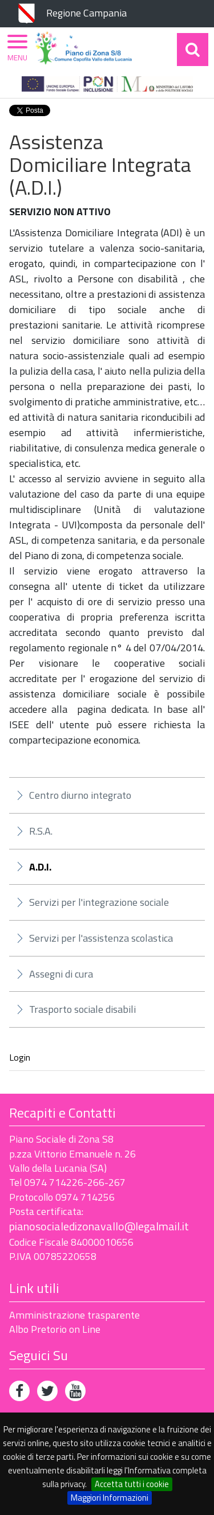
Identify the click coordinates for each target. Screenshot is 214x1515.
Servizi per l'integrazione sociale (99, 902)
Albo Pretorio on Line (54, 1329)
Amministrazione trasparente (74, 1315)
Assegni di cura (61, 974)
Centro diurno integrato (80, 795)
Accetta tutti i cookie (132, 1484)
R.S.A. (41, 831)
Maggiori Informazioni (109, 1497)
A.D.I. (40, 867)
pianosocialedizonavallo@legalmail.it (99, 1226)
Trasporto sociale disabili (82, 1009)
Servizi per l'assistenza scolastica (101, 938)
